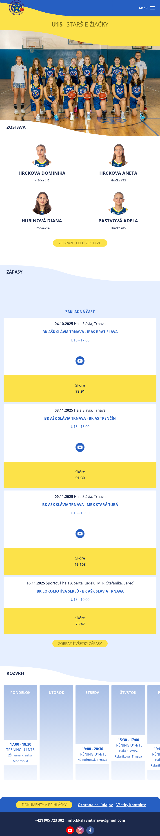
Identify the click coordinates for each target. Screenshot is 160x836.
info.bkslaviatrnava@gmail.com (96, 820)
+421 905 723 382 (49, 820)
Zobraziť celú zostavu (80, 243)
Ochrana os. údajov (95, 804)
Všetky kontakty (131, 804)
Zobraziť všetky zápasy (80, 643)
